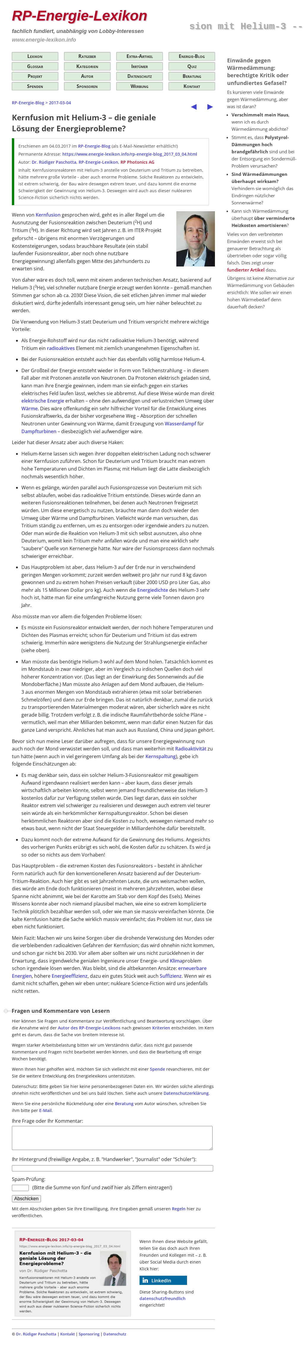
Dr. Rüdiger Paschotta (54, 162)
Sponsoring (89, 1338)
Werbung (139, 86)
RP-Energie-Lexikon (98, 162)
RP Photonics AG (137, 162)
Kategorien (87, 66)
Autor (87, 76)
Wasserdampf (180, 423)
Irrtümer (139, 66)
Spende (157, 1069)
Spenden (35, 86)
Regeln (179, 1213)
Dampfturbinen (38, 431)
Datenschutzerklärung (186, 1093)
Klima (176, 961)
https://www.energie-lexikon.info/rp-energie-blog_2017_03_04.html (129, 154)
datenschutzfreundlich (163, 1303)
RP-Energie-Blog (28, 102)
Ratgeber (87, 56)
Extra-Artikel (139, 56)
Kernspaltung (160, 756)
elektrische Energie (42, 401)
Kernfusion (48, 215)
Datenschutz (139, 76)
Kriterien (161, 1028)
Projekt (35, 76)
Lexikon (34, 56)
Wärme (29, 408)
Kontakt (191, 86)
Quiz (192, 66)
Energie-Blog (192, 56)
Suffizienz (171, 976)
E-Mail (45, 1110)
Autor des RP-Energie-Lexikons (89, 1028)
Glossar (35, 66)
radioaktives (61, 348)
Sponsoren (87, 86)
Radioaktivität (190, 748)
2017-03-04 (60, 102)
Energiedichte (152, 590)
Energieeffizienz (70, 976)
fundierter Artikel (246, 270)
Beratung (192, 76)
